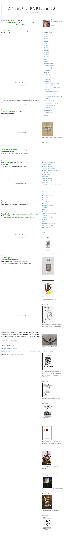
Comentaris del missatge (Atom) (17, 354)
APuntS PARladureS (32, 8)
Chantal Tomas (46, 174)
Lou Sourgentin (46, 227)
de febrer (47, 110)
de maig (47, 77)
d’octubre (47, 68)
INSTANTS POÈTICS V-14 (52, 92)
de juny (47, 74)
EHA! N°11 (48, 89)
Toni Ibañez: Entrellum (48, 196)
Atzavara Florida (46, 164)
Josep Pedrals (46, 194)
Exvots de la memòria (47, 205)
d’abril (47, 79)
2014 (45, 50)
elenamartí (45, 176)
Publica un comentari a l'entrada (9, 348)
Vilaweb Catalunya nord (48, 186)
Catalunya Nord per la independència (51, 184)
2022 (45, 39)
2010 (45, 59)
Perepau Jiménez (46, 192)
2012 (45, 54)
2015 (45, 48)
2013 (45, 52)
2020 (45, 43)
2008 (45, 115)
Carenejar (47, 98)
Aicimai (44, 221)
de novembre (48, 65)
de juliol (47, 72)
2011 (45, 57)
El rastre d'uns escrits (47, 166)
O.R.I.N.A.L (45, 211)
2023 (45, 36)
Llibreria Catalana (46, 188)
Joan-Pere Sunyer (57, 19)
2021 (45, 41)
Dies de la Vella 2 (49, 101)
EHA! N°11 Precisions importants (53, 87)
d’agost (47, 70)
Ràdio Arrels (45, 182)
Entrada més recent (6, 351)
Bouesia (44, 209)
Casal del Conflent (47, 178)
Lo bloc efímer (46, 198)
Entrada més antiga (35, 351)
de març (47, 81)
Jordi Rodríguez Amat (47, 217)
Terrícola (44, 207)
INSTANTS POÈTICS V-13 (52, 103)
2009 (45, 61)
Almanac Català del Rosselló (49, 213)
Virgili (46, 94)
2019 (45, 45)
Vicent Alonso (45, 200)
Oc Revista (45, 219)
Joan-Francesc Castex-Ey (48, 168)
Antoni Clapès (45, 201)
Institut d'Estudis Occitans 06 (49, 223)
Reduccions (45, 203)
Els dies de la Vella (50, 105)
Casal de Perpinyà (47, 180)
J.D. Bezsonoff (46, 190)
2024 (45, 34)
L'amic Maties (48, 107)
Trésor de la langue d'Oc (48, 225)
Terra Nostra (45, 215)
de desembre (48, 63)
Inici (20, 351)
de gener (47, 112)
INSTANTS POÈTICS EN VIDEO (12, 20)
